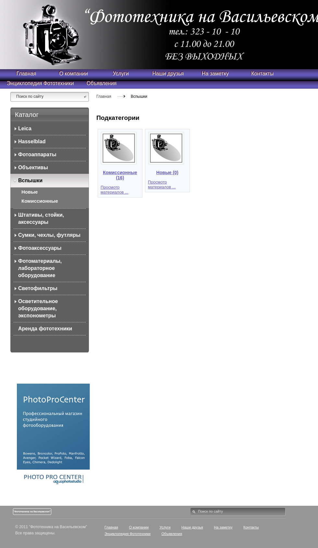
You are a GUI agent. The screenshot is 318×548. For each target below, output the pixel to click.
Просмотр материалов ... (114, 190)
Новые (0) (167, 172)
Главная (103, 96)
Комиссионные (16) (120, 175)
